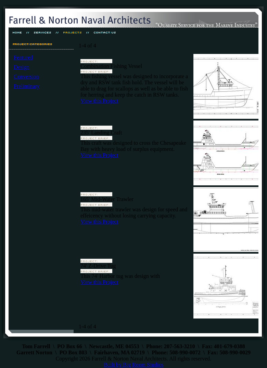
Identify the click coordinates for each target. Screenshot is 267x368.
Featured (23, 57)
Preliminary (27, 86)
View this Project (99, 101)
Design (21, 67)
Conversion (26, 77)
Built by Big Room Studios (133, 365)
